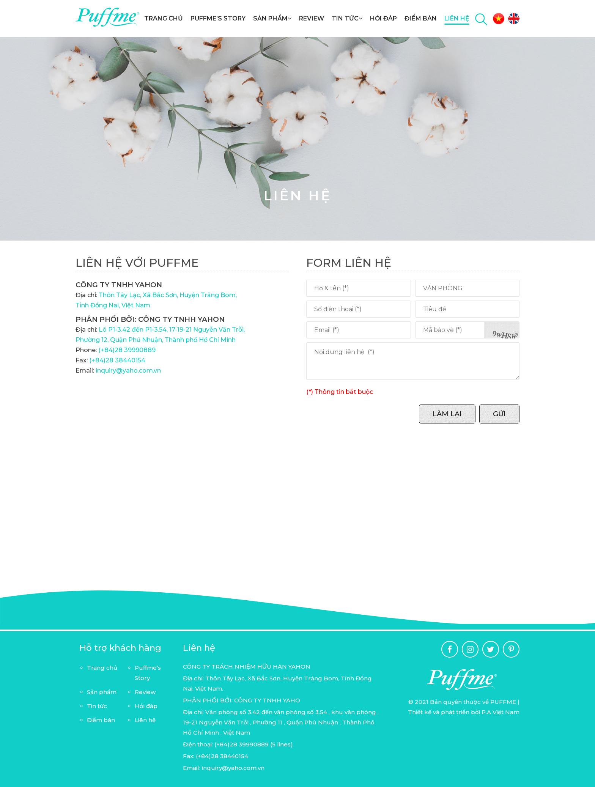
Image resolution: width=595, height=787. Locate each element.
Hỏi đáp (383, 18)
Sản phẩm (272, 18)
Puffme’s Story (218, 18)
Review (311, 18)
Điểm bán (421, 18)
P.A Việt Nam (500, 712)
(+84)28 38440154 (117, 360)
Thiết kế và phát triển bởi (445, 712)
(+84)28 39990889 (127, 350)
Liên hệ (456, 18)
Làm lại (447, 414)
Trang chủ (163, 18)
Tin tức (347, 18)
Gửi (499, 414)
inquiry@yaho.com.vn (127, 370)
